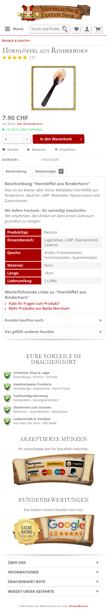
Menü (14, 28)
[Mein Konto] (86, 28)
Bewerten (37, 149)
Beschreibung (16, 171)
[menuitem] (14, 28)
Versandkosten (78, 606)
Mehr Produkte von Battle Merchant (37, 308)
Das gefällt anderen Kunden (29, 331)
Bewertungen (49, 171)
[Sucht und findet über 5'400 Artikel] (49, 28)
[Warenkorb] (97, 28)
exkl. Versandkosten (30, 124)
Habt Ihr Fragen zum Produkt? (32, 303)
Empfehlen (65, 149)
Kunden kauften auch (24, 320)
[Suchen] (66, 30)
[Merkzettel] (75, 28)
